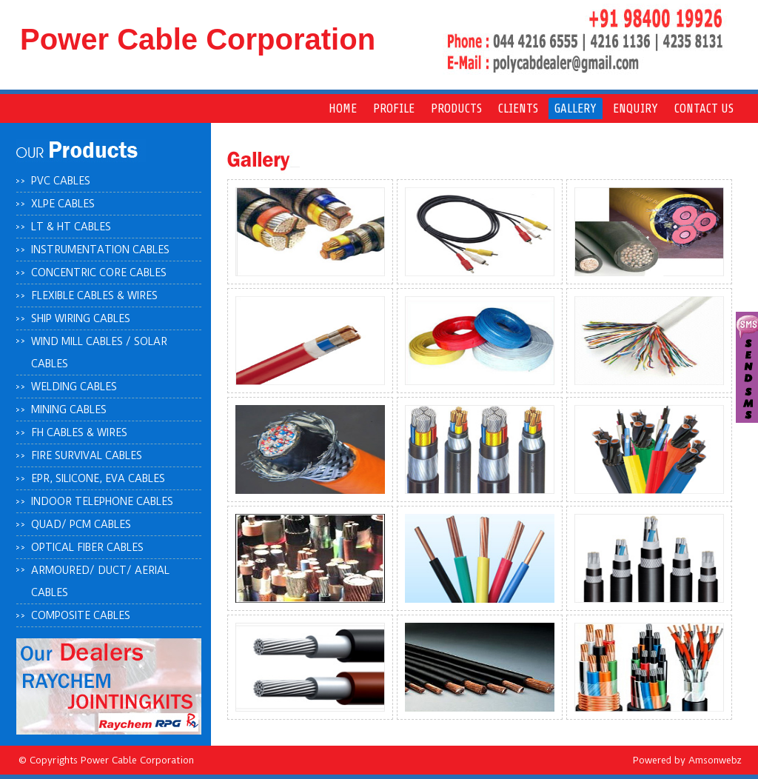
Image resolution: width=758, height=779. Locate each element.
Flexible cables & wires (94, 295)
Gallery (575, 108)
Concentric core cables (99, 272)
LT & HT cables (71, 227)
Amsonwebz (715, 760)
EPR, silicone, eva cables (98, 478)
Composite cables (80, 615)
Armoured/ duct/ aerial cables (100, 581)
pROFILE (394, 108)
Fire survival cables (86, 455)
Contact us (704, 108)
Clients (518, 108)
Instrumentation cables (100, 249)
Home (343, 108)
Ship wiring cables (80, 318)
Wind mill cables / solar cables (99, 352)
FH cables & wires (79, 432)
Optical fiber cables (87, 547)
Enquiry (635, 108)
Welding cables (74, 386)
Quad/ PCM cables (81, 524)
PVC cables (60, 181)
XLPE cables (63, 204)
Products (456, 108)
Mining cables (69, 409)
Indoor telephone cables (102, 501)
